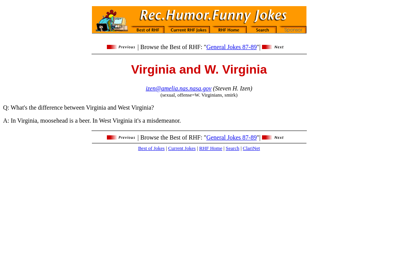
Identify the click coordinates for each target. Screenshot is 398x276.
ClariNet (251, 148)
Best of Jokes (151, 148)
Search (232, 148)
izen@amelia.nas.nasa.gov (178, 88)
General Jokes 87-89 (231, 47)
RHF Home (210, 148)
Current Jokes (182, 148)
